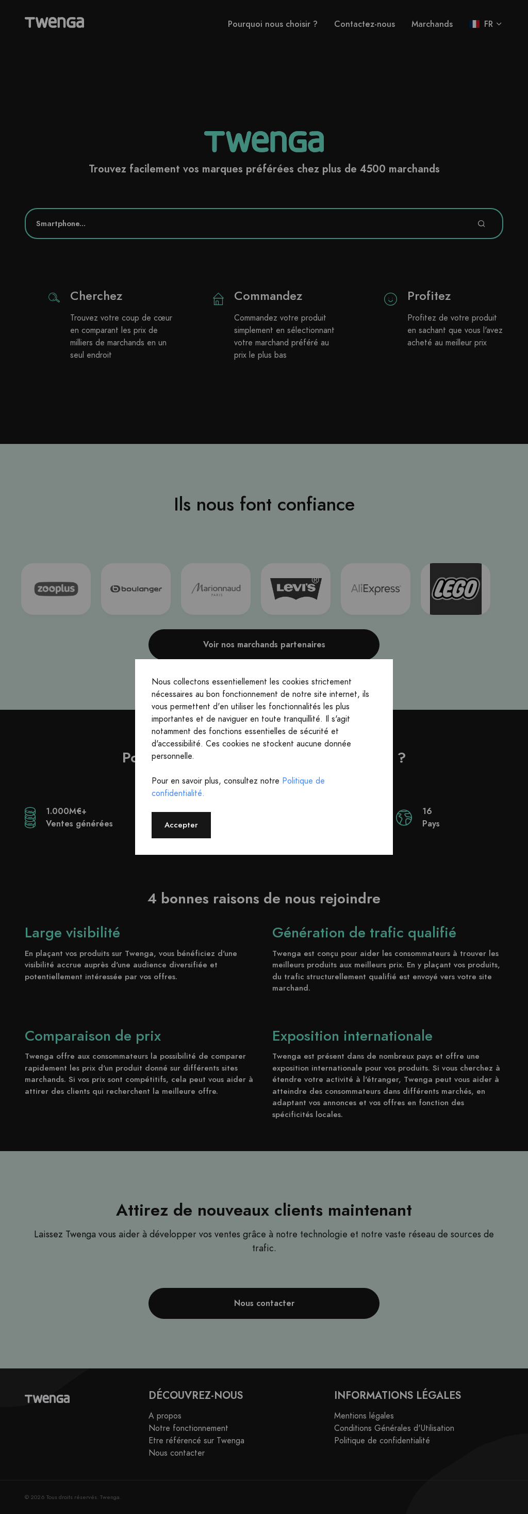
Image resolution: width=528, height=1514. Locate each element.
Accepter (181, 824)
